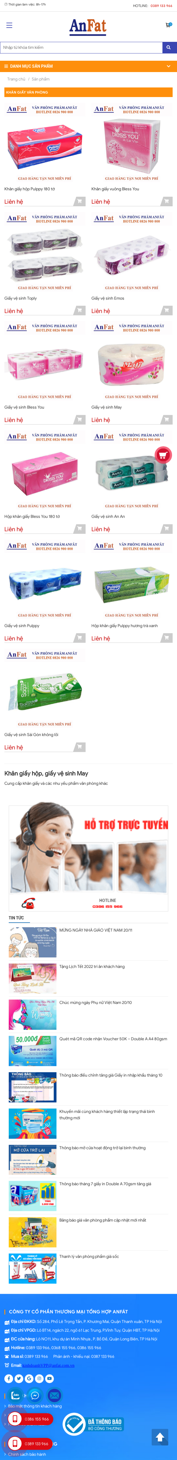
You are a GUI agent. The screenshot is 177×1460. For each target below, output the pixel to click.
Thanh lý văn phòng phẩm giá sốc (89, 1253)
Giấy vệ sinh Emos (107, 299)
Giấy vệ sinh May (106, 408)
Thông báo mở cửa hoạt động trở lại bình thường (102, 1145)
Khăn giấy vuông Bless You (115, 189)
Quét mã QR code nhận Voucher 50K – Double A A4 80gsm (113, 1038)
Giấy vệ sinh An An (108, 517)
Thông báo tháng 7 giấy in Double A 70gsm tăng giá (105, 1181)
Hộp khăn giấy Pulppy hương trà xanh (124, 627)
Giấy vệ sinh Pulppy (21, 627)
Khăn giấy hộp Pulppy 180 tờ (29, 189)
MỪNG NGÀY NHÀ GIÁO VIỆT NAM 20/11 (95, 931)
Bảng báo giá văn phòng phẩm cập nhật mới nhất (102, 1217)
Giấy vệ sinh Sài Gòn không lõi (31, 736)
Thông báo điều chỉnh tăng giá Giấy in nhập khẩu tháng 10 (110, 1074)
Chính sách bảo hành (25, 1450)
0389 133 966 (161, 5)
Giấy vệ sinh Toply (20, 299)
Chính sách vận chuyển (27, 1411)
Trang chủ (16, 79)
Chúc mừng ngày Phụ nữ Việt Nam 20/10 (95, 1003)
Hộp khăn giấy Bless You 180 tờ (32, 517)
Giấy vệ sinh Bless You (24, 408)
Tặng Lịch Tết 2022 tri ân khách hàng (92, 967)
